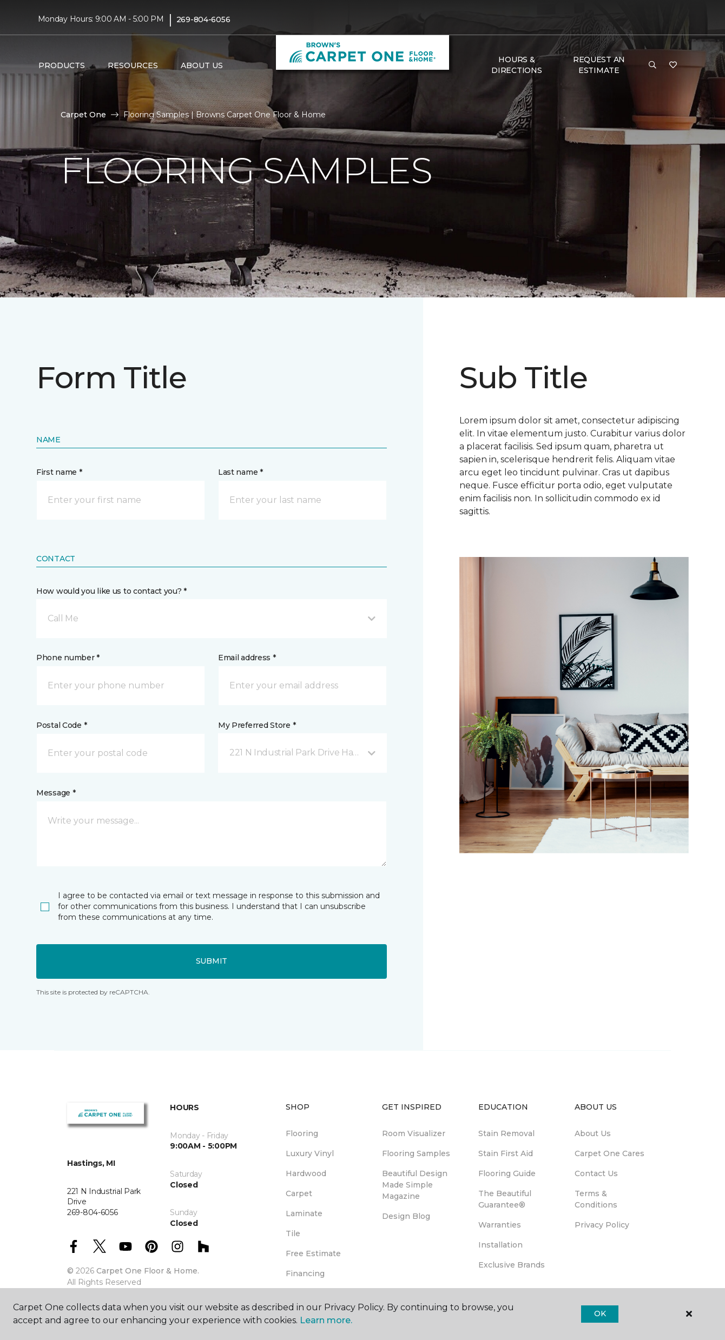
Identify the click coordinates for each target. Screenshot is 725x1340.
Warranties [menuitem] (499, 1225)
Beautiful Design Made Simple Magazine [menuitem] (414, 1185)
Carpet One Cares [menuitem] (609, 1153)
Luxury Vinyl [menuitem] (310, 1153)
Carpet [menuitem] (299, 1193)
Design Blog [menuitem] (406, 1216)
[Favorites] (673, 65)
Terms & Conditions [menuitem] (596, 1199)
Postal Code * (61, 725)
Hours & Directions (516, 65)
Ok (599, 1313)
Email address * (247, 657)
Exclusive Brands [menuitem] (511, 1265)
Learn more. (326, 1320)
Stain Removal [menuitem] (506, 1133)
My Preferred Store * (256, 725)
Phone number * (68, 657)
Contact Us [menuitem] (596, 1173)
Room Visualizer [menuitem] (413, 1133)
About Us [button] (202, 65)
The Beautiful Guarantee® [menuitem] (504, 1199)
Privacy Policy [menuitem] (602, 1225)
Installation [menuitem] (500, 1245)
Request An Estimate (599, 65)
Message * (55, 793)
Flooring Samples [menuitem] (416, 1153)
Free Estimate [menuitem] (313, 1253)
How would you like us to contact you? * (111, 591)
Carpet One (83, 115)
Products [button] (61, 65)
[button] (652, 65)
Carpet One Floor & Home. (147, 1271)
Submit (211, 961)
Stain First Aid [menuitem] (505, 1153)
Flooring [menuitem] (302, 1133)
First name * (59, 472)
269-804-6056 (203, 19)
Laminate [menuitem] (304, 1213)
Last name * (240, 472)
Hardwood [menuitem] (306, 1173)
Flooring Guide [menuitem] (507, 1173)
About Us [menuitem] (593, 1133)
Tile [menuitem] (293, 1233)
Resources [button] (133, 65)
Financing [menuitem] (305, 1273)
